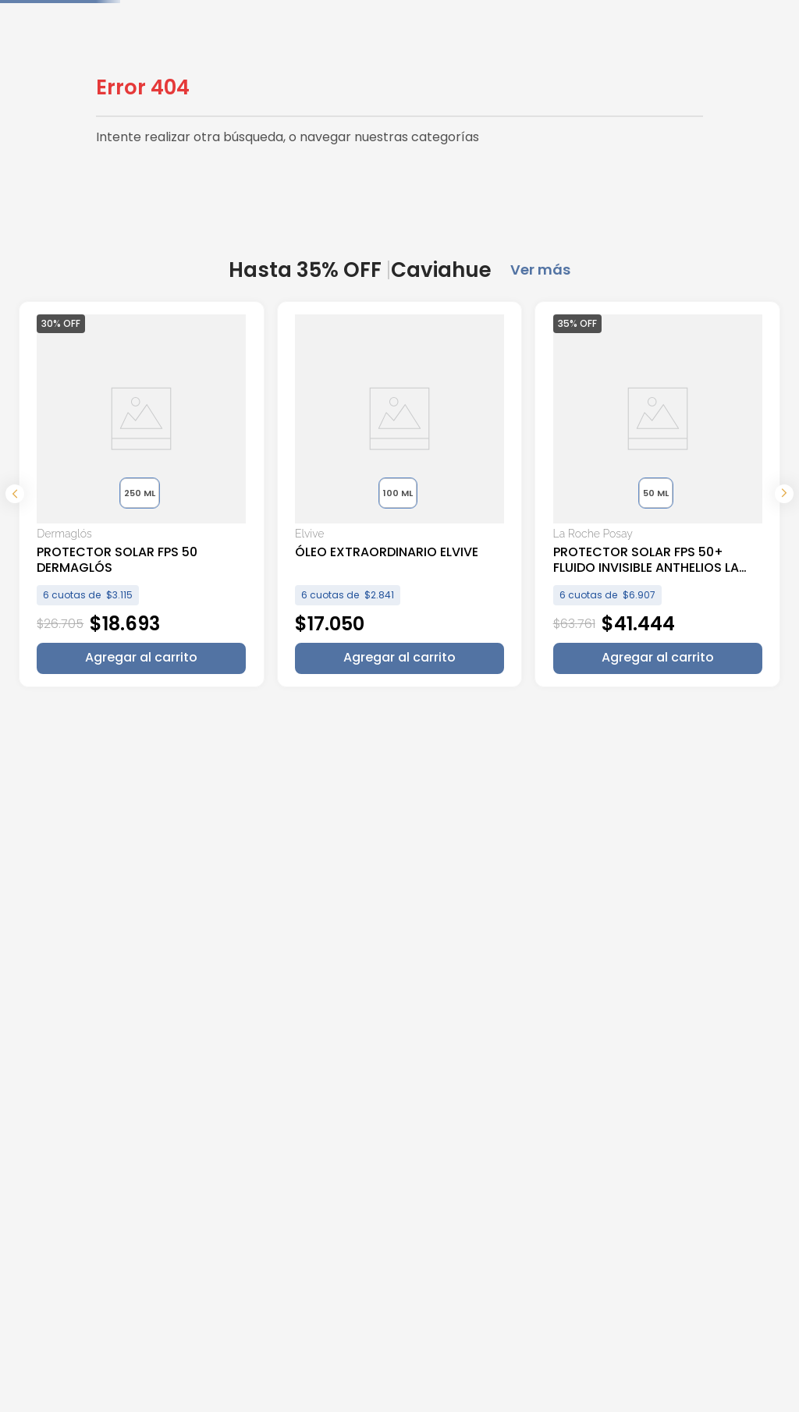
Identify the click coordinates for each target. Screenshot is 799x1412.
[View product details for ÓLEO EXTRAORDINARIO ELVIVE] (302, 496)
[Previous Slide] (15, 496)
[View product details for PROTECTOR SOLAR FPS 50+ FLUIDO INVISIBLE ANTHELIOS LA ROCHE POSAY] (496, 496)
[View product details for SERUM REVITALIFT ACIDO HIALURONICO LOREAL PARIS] (690, 496)
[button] (107, 493)
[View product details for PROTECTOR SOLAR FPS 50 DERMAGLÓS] (109, 496)
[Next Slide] (784, 496)
